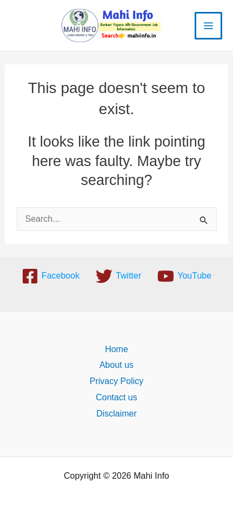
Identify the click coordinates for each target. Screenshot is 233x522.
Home (116, 349)
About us (116, 364)
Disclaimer (116, 413)
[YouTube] (184, 276)
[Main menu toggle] (208, 25)
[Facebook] (50, 276)
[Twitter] (118, 276)
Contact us (116, 397)
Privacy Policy (117, 381)
